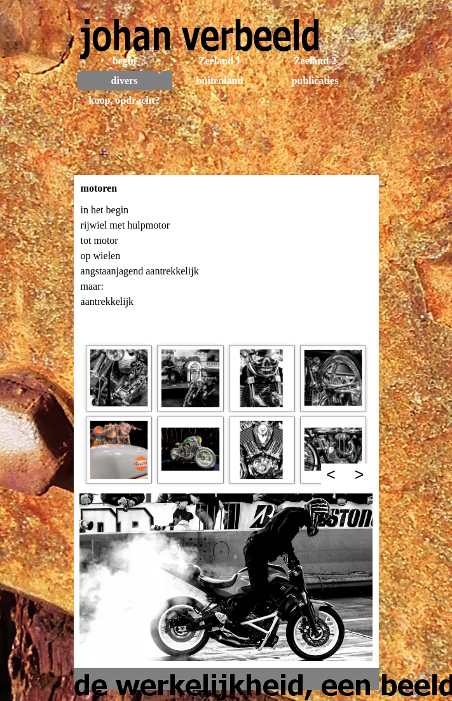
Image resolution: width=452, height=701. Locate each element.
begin (124, 60)
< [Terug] (331, 474)
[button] (118, 378)
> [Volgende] (359, 474)
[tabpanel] (226, 268)
